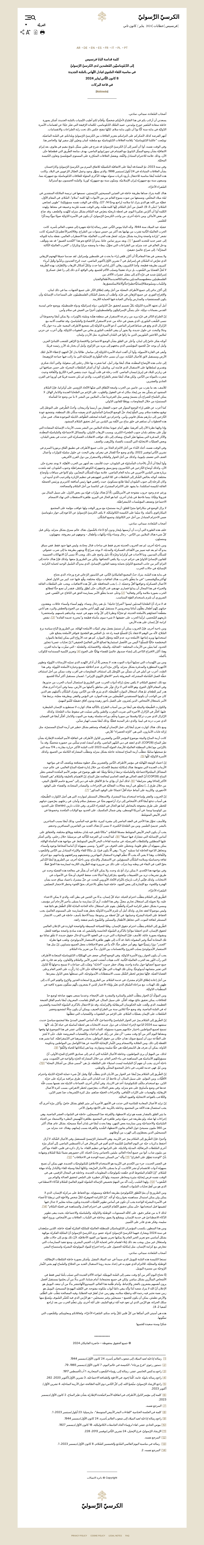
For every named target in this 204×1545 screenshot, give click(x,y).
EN (93, 47)
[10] (42, 1063)
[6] (133, 781)
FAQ (127, 1535)
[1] (129, 240)
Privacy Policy (79, 1535)
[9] (56, 1047)
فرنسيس (171, 26)
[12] (69, 1157)
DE (85, 47)
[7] (87, 790)
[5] (143, 756)
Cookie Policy (97, 1535)
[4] (79, 651)
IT (113, 47)
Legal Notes (115, 1535)
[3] (53, 617)
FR (106, 47)
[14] (44, 1206)
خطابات (158, 26)
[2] (123, 593)
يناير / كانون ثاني (133, 26)
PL (119, 47)
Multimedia (102, 91)
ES (100, 47)
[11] (127, 1157)
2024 (148, 26)
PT (126, 47)
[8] (118, 836)
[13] (152, 1181)
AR (78, 47)
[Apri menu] (27, 18)
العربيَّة (37, 26)
